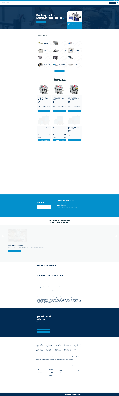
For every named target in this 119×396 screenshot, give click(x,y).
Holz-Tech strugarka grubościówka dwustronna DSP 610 (58, 98)
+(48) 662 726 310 (68, 394)
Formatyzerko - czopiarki (54, 356)
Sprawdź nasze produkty (13, 251)
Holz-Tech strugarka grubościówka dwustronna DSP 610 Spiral (43, 98)
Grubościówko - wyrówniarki (71, 356)
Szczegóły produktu (44, 140)
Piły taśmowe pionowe (39, 358)
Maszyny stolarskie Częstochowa (49, 344)
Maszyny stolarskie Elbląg (58, 350)
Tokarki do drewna (57, 359)
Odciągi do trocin (53, 5)
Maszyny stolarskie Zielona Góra (58, 345)
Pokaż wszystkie (59, 71)
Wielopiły (64, 359)
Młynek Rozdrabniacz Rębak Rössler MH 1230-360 (43, 128)
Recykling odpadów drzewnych (71, 5)
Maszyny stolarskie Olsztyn (49, 350)
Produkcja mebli (47, 5)
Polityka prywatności (39, 372)
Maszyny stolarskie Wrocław (39, 345)
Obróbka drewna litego (40, 5)
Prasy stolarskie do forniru (53, 358)
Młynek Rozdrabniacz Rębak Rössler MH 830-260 (58, 128)
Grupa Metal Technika (42, 329)
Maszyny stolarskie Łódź (39, 344)
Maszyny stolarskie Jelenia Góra (77, 344)
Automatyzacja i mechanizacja (43, 356)
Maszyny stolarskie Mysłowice (77, 346)
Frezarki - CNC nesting (61, 356)
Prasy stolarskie (48, 358)
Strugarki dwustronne (42, 359)
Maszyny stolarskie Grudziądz (67, 349)
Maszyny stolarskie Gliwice (49, 349)
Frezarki (58, 356)
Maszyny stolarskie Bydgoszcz (39, 348)
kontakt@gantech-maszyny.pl (75, 370)
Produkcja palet (64, 5)
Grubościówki (66, 356)
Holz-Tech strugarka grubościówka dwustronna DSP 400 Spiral (73, 98)
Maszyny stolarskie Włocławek (67, 344)
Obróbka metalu (79, 5)
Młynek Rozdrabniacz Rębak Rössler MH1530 (73, 128)
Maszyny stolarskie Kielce (48, 348)
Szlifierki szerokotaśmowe (51, 359)
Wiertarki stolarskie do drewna (69, 359)
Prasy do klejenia (44, 358)
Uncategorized (61, 359)
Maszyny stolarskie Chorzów (67, 346)
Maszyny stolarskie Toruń (48, 346)
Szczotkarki (46, 359)
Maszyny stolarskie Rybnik (58, 346)
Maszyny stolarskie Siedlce (77, 345)
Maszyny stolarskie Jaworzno (67, 350)
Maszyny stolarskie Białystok (39, 350)
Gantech (38, 369)
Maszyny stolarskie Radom (49, 345)
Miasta (38, 375)
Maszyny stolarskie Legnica (67, 348)
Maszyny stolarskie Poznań (39, 346)
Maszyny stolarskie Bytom (58, 344)
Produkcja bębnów (58, 5)
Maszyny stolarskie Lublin (39, 349)
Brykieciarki (49, 356)
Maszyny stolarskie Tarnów (67, 345)
